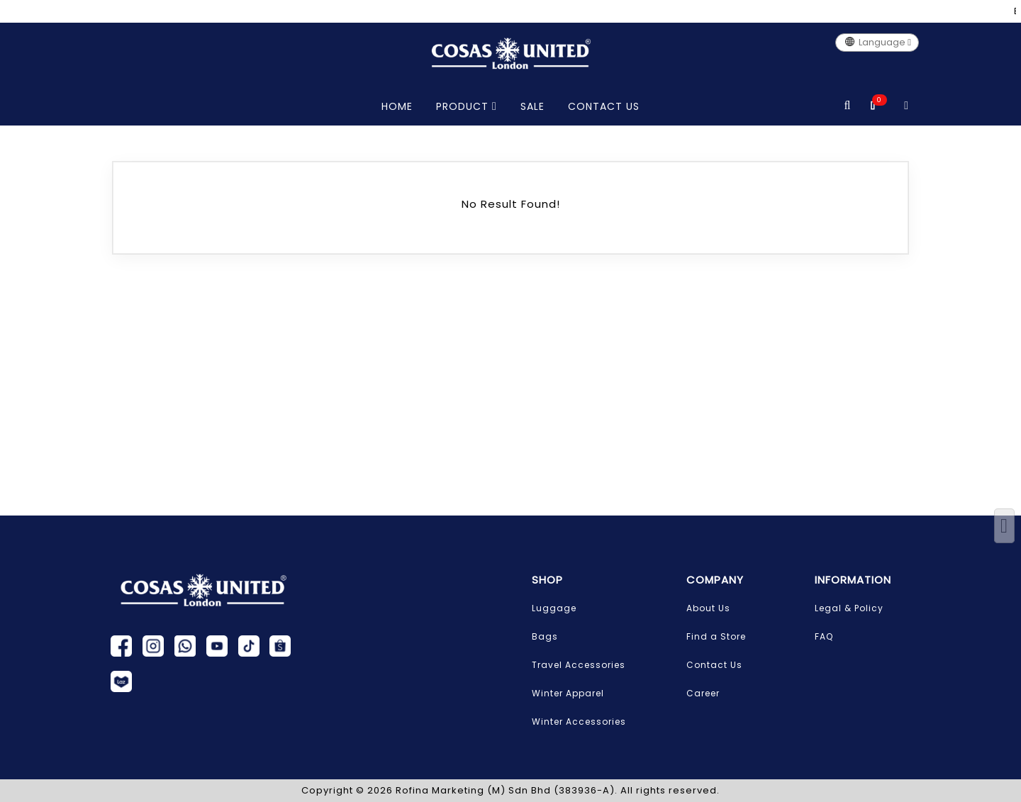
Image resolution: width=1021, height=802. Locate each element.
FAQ (824, 636)
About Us (708, 608)
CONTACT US (604, 106)
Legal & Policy (849, 608)
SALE (532, 106)
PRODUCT (466, 106)
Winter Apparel (568, 693)
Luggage (554, 608)
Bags (545, 636)
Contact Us (714, 665)
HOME (397, 106)
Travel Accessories (578, 665)
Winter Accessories (579, 721)
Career (703, 693)
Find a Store (716, 636)
